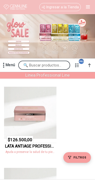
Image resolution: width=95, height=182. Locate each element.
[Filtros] (77, 157)
